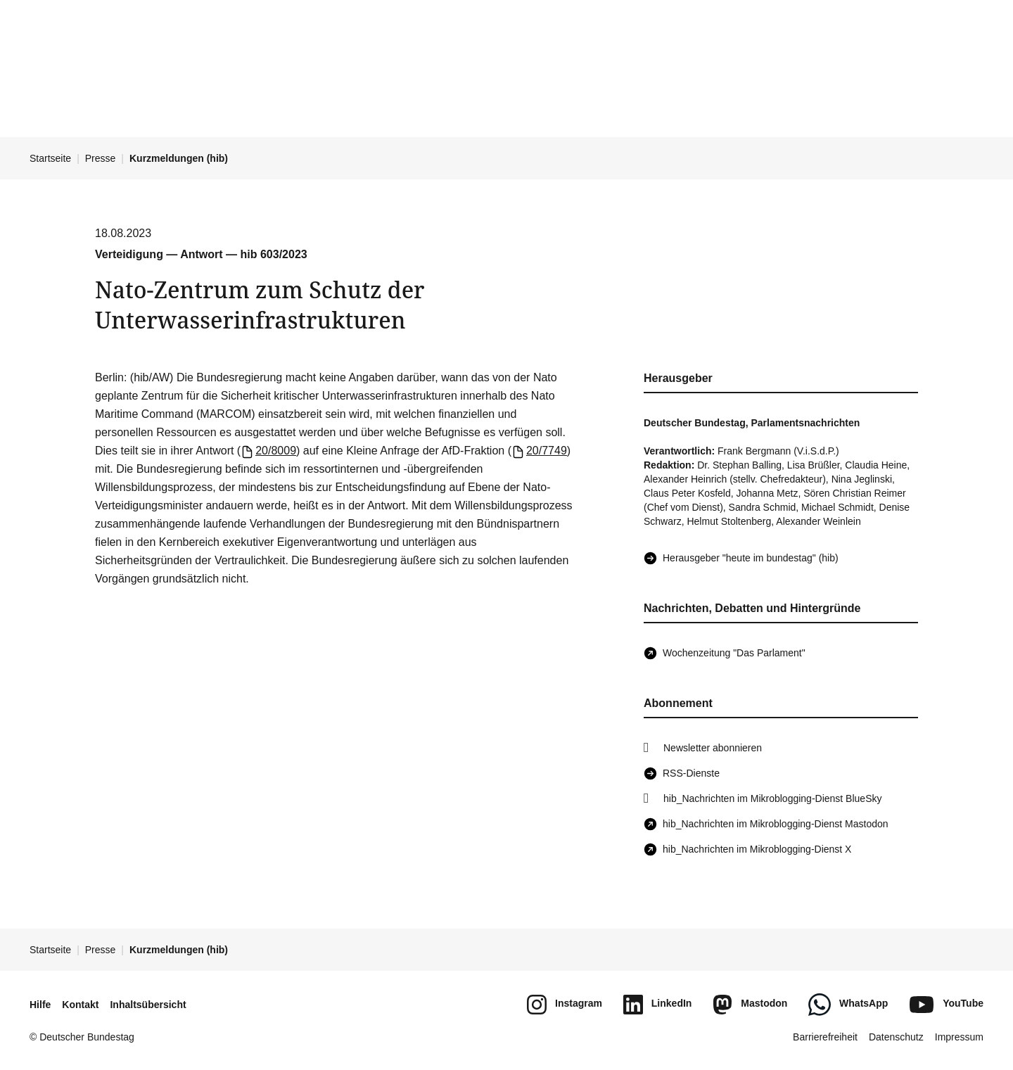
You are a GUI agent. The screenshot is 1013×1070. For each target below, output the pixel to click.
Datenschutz (896, 1037)
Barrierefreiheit (825, 1037)
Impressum (959, 1037)
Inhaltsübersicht (148, 1004)
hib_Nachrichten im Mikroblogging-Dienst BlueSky (772, 798)
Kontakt (80, 1004)
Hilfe (40, 1004)
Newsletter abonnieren (712, 747)
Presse (100, 158)
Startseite (50, 158)
